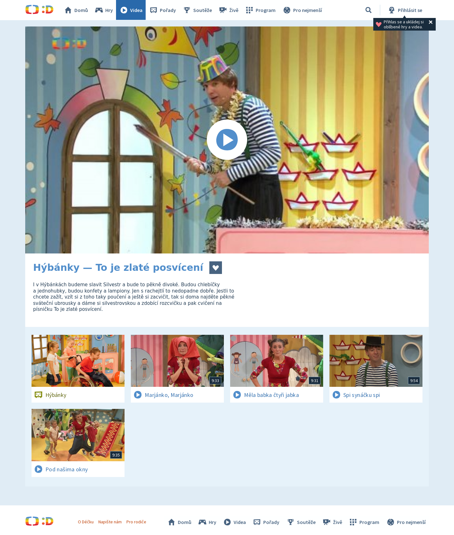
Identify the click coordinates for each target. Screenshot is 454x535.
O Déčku (86, 522)
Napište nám (110, 522)
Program (260, 10)
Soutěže (197, 10)
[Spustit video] (227, 139)
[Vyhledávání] (368, 10)
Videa (131, 10)
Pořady (162, 10)
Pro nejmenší (302, 10)
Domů (76, 10)
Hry (104, 10)
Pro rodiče (137, 522)
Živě (228, 10)
